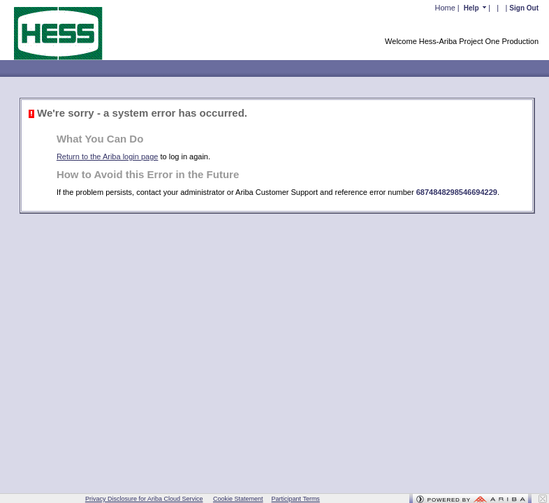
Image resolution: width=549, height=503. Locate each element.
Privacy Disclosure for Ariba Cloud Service (144, 498)
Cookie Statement (238, 498)
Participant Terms (296, 498)
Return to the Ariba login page (108, 156)
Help (472, 8)
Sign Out (524, 8)
